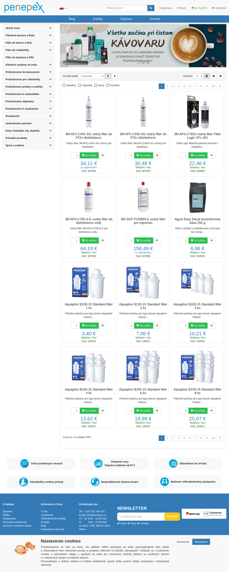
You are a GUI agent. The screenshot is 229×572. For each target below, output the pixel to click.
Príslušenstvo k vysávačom (22, 108)
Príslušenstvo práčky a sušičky (24, 86)
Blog (72, 19)
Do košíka (89, 155)
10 (213, 86)
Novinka (115, 85)
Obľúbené (219, 8)
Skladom (71, 85)
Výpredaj (87, 85)
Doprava (126, 19)
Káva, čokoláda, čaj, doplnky (23, 130)
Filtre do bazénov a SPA (20, 57)
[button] (50, 28)
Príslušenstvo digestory (20, 101)
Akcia (101, 85)
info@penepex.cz (96, 515)
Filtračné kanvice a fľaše (20, 35)
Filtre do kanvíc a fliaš (19, 42)
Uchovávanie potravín (19, 123)
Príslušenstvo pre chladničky (23, 79)
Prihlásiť (181, 8)
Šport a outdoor (15, 145)
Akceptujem (201, 541)
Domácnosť (13, 116)
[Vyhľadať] (150, 8)
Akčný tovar (13, 28)
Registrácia (165, 8)
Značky (98, 19)
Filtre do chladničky (17, 50)
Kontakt (155, 19)
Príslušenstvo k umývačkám (22, 94)
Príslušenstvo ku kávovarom (23, 72)
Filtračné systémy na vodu (21, 64)
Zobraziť (188, 76)
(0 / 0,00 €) (199, 8)
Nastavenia (183, 541)
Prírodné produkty (16, 138)
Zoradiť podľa (70, 76)
